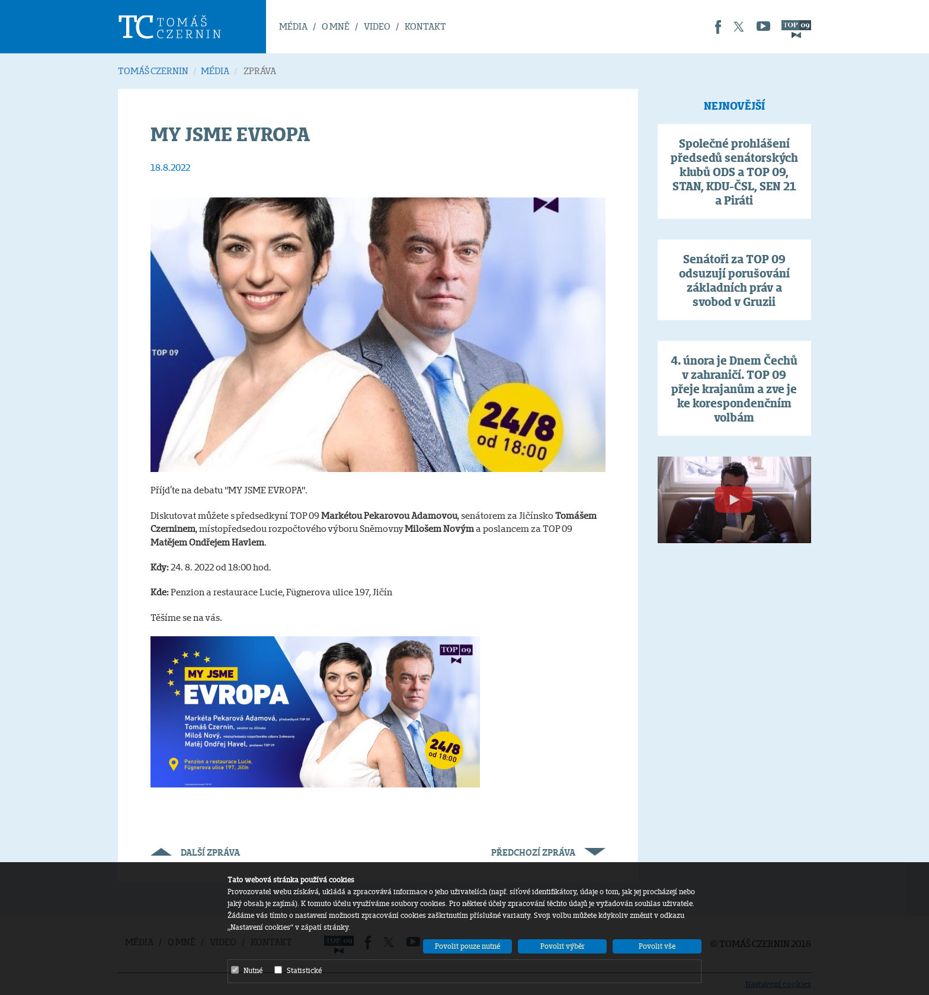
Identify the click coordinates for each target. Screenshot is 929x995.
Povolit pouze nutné (467, 946)
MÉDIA (293, 26)
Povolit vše (657, 946)
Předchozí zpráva (548, 852)
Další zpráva (195, 852)
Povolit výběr (562, 946)
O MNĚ (336, 26)
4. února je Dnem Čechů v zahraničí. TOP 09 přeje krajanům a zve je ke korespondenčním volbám (734, 389)
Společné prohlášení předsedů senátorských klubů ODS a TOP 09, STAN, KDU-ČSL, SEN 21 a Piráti (734, 172)
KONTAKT (425, 26)
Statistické (298, 970)
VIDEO (377, 26)
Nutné (246, 970)
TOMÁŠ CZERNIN (153, 71)
